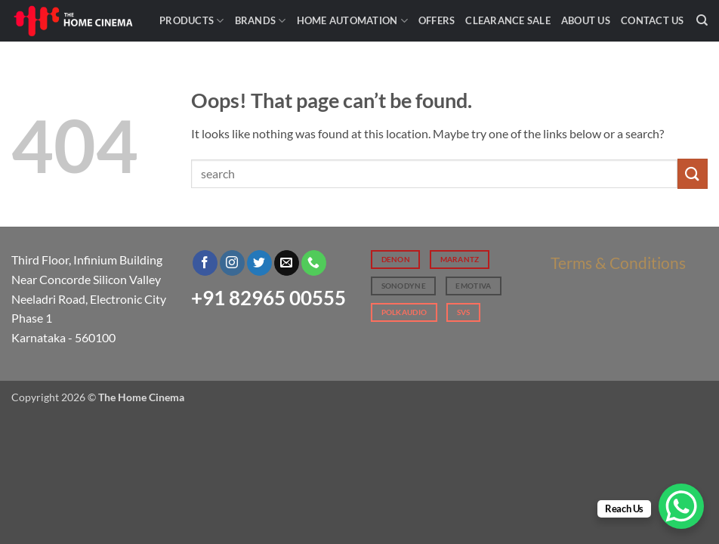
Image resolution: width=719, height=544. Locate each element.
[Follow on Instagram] (232, 263)
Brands (260, 21)
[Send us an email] (286, 263)
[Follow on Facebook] (205, 263)
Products (191, 21)
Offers (436, 20)
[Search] (702, 20)
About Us (585, 20)
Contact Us (652, 20)
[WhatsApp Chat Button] (681, 506)
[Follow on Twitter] (259, 263)
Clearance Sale (508, 20)
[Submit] (692, 173)
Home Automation (352, 21)
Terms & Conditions (618, 262)
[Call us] (313, 263)
